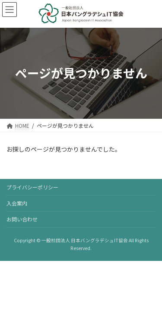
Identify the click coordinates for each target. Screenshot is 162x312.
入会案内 (16, 203)
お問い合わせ (22, 219)
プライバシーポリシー (32, 187)
